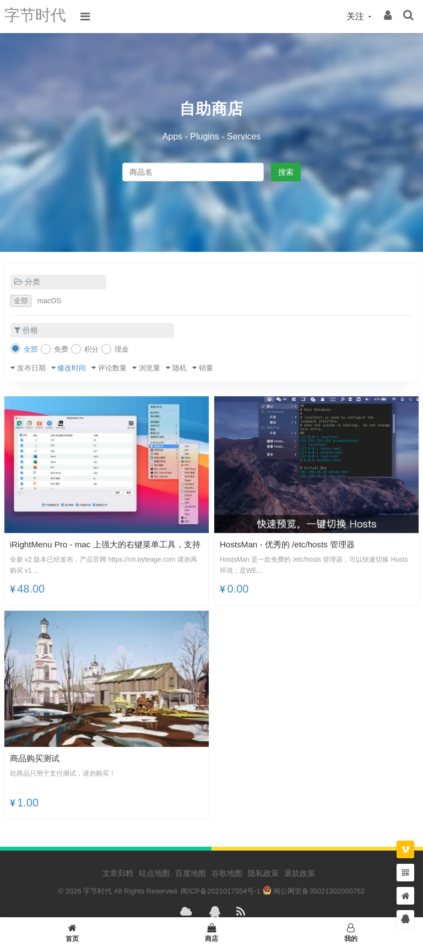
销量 (206, 368)
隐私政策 (263, 873)
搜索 (286, 172)
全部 (21, 301)
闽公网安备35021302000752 (314, 891)
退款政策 (299, 873)
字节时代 (37, 16)
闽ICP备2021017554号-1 (221, 891)
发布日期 (31, 368)
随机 (179, 368)
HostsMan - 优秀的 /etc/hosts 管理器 (291, 544)
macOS (49, 301)
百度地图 (190, 873)
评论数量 (112, 368)
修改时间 (71, 368)
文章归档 (117, 873)
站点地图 (154, 873)
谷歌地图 (227, 873)
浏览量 (149, 368)
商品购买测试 (36, 758)
